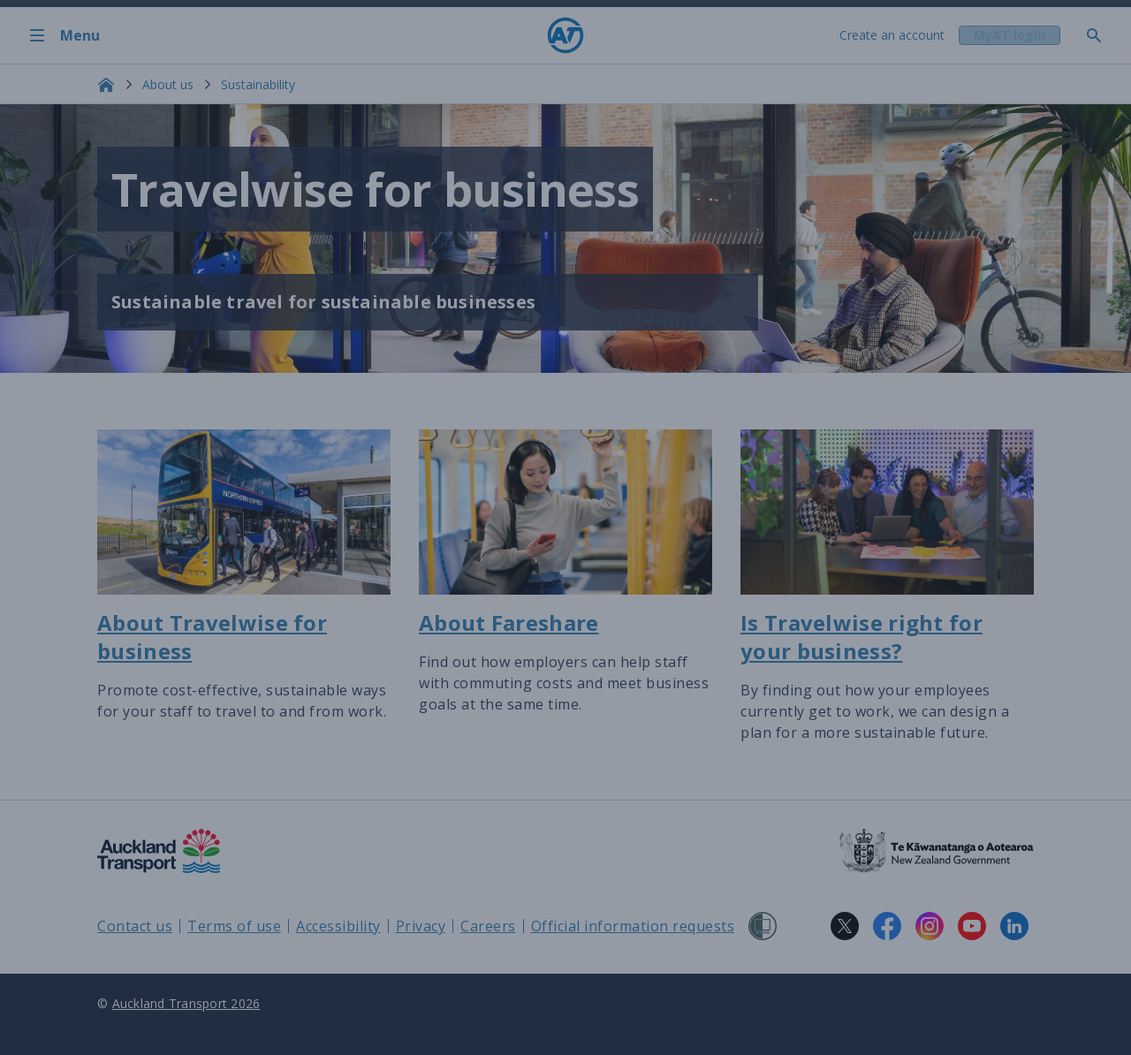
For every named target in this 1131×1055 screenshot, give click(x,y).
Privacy (421, 926)
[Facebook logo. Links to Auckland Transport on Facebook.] (887, 926)
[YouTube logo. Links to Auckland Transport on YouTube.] (972, 926)
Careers (488, 926)
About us (168, 84)
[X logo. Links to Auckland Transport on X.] (844, 926)
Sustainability (258, 84)
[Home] (565, 35)
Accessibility (338, 926)
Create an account (890, 35)
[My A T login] (1008, 35)
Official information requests (633, 926)
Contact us (134, 926)
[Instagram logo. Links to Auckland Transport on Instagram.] (929, 926)
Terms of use (234, 926)
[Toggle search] (1101, 35)
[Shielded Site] (762, 926)
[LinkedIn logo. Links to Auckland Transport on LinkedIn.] (1014, 926)
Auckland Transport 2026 (186, 1003)
